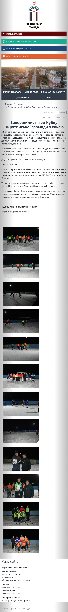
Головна (9, 104)
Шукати (62, 112)
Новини (19, 104)
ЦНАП (49, 97)
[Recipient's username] (50, 112)
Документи (22, 97)
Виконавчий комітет (53, 92)
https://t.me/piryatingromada (15, 211)
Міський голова (12, 92)
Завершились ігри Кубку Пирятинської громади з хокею (34, 107)
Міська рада (31, 92)
